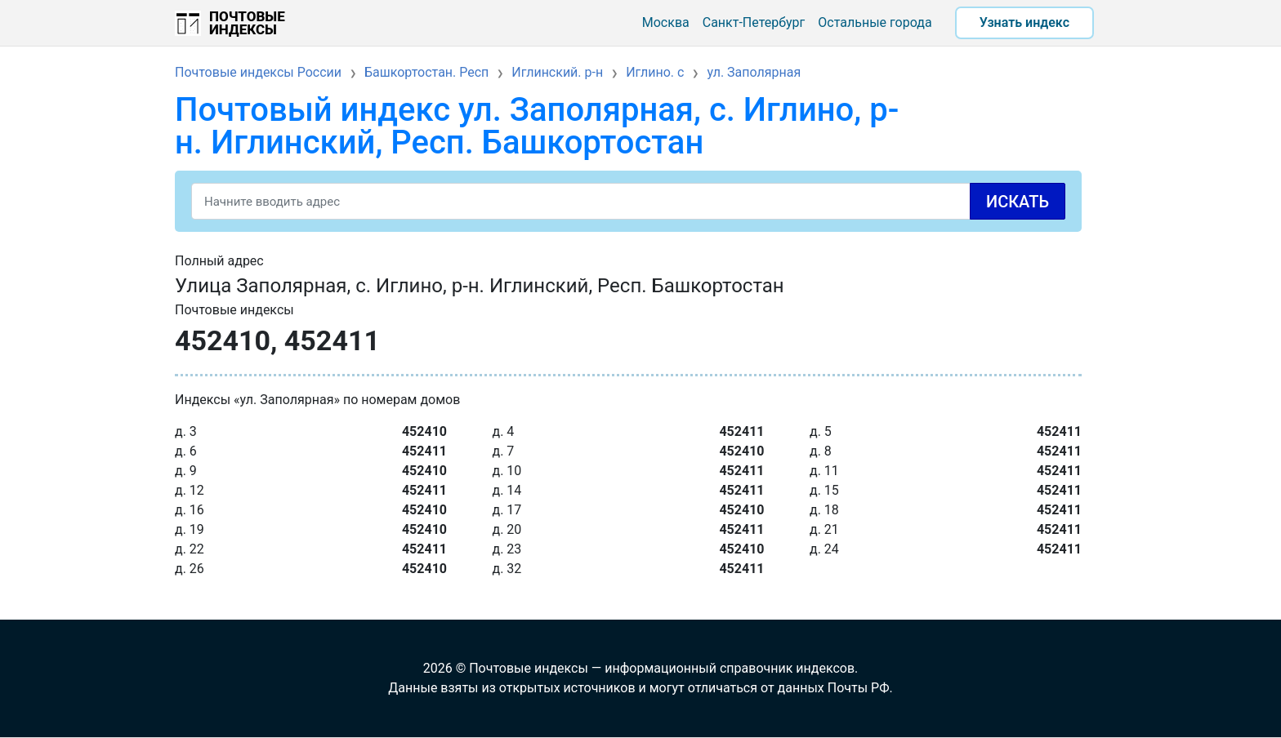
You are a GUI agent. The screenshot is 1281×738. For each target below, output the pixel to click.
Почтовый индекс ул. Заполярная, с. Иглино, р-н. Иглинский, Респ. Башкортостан (537, 126)
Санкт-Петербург (754, 22)
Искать (1017, 201)
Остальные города (874, 22)
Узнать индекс (1024, 22)
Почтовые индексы (247, 23)
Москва (666, 22)
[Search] (628, 201)
